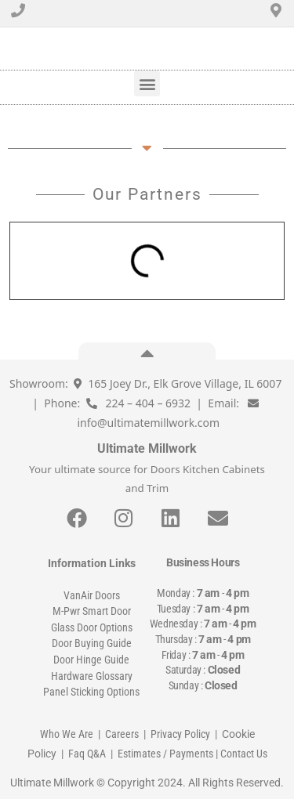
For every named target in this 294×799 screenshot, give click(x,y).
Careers (122, 734)
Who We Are (66, 734)
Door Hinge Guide (91, 659)
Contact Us (243, 753)
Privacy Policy (180, 734)
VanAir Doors (92, 595)
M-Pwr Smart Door (92, 611)
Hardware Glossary (91, 676)
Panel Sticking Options (91, 691)
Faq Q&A (87, 753)
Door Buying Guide (92, 643)
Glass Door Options (91, 627)
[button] (147, 83)
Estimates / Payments (165, 753)
